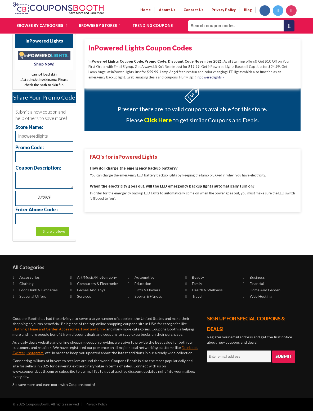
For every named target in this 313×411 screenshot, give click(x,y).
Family (194, 283)
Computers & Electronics (94, 283)
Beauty (195, 277)
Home (145, 10)
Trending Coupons (152, 25)
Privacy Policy (96, 404)
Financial (253, 283)
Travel (194, 296)
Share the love (54, 231)
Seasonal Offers (29, 296)
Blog (248, 10)
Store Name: (29, 127)
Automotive (141, 277)
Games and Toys (87, 290)
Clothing (23, 283)
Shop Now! (44, 64)
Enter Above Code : (36, 209)
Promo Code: (29, 147)
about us (167, 10)
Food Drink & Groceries (35, 290)
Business (254, 277)
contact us (193, 10)
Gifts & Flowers (144, 290)
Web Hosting (257, 296)
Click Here (158, 120)
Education (139, 283)
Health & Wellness (204, 290)
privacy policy (224, 10)
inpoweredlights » (210, 77)
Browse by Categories (41, 25)
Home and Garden (261, 290)
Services (80, 296)
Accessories (26, 277)
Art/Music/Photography (93, 277)
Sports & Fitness (145, 296)
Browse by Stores (99, 25)
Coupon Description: (38, 167)
